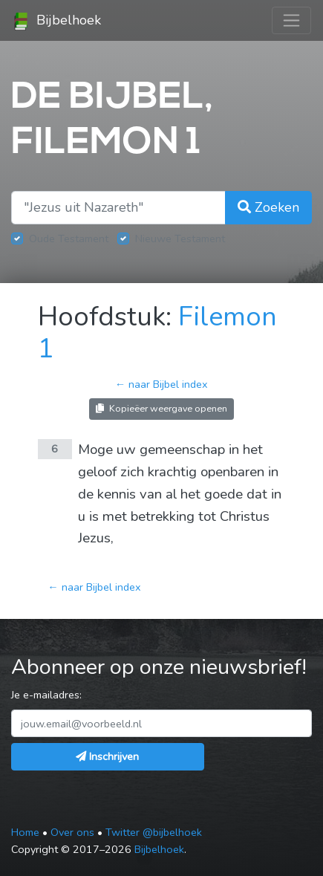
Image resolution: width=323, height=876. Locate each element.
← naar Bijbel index (161, 384)
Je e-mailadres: (46, 694)
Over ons (72, 832)
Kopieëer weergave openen (161, 408)
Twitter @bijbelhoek (153, 832)
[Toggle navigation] (291, 20)
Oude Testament (68, 238)
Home (25, 832)
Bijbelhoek (56, 20)
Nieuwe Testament (180, 238)
